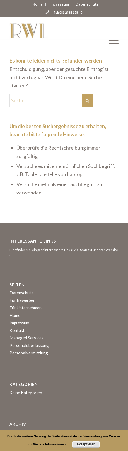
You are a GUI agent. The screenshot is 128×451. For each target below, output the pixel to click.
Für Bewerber (22, 300)
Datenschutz (87, 4)
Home (37, 4)
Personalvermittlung (28, 352)
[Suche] (51, 100)
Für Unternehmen (25, 307)
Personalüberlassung (29, 345)
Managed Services (26, 337)
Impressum (59, 4)
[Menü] (111, 27)
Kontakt (17, 330)
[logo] (52, 27)
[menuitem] (38, 4)
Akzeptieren (85, 444)
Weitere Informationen (49, 444)
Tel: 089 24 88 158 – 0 (63, 12)
